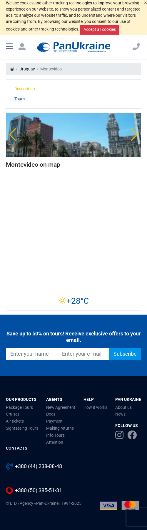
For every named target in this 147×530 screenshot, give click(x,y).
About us (123, 407)
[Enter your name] (32, 354)
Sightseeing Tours (22, 428)
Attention (54, 442)
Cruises (12, 414)
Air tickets (15, 421)
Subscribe (125, 354)
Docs (50, 414)
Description (24, 88)
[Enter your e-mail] (84, 354)
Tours (19, 99)
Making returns (60, 428)
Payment (54, 421)
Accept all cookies (99, 29)
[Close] (145, 3)
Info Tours (55, 435)
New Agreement (60, 407)
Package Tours (19, 407)
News (120, 414)
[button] (13, 134)
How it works (95, 407)
